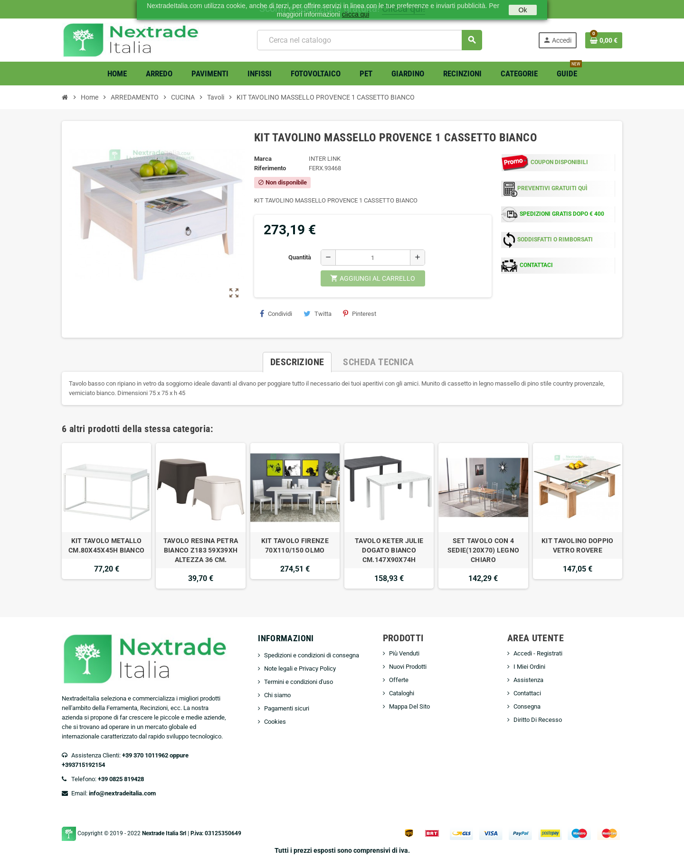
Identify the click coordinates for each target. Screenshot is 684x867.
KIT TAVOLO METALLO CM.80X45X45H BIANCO (106, 545)
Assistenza (528, 679)
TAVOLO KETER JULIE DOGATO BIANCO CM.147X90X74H (389, 550)
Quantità (299, 257)
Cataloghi (401, 693)
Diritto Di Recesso (537, 719)
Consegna (527, 706)
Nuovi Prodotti (408, 666)
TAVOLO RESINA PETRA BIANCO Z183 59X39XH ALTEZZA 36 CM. (200, 550)
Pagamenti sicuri (286, 708)
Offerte (398, 679)
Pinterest (359, 313)
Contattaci (527, 693)
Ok (523, 10)
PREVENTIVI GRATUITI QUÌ (552, 188)
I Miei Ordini (529, 666)
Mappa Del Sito (409, 706)
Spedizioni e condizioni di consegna (311, 655)
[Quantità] (372, 257)
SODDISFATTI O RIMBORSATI (555, 239)
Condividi (276, 313)
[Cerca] (369, 40)
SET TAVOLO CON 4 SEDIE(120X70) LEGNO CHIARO (483, 550)
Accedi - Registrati (537, 653)
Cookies (275, 721)
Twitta (318, 313)
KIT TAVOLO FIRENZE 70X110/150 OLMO (295, 545)
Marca (263, 158)
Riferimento (270, 168)
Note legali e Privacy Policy (300, 668)
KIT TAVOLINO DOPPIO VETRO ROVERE (577, 545)
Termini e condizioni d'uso (298, 681)
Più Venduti (404, 653)
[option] (106, 516)
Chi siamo (277, 695)
